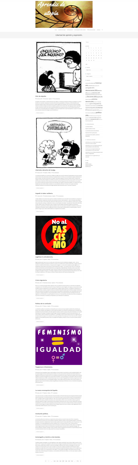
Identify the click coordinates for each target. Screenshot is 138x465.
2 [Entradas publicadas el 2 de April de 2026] (93, 50)
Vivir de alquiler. (41, 96)
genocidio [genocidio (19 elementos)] (87, 103)
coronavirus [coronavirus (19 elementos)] (96, 85)
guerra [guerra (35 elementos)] (92, 103)
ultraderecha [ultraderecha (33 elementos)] (94, 119)
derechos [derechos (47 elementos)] (96, 93)
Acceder (86, 162)
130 (72, 461)
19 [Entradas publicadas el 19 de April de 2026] (101, 55)
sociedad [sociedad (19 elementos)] (87, 117)
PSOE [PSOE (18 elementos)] (92, 115)
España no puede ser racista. (90, 128)
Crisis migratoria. (41, 280)
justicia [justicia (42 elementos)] (95, 107)
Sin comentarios (57, 98)
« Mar (86, 64)
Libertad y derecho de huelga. (45, 170)
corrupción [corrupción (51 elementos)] (89, 88)
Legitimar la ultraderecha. (44, 257)
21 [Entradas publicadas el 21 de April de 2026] (88, 57)
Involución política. (41, 414)
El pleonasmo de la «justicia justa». (91, 132)
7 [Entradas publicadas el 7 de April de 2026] (88, 52)
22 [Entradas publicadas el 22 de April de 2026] (91, 57)
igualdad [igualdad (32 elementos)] (98, 103)
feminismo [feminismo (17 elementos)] (96, 101)
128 (66, 461)
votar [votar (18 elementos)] (86, 120)
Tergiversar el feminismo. (44, 367)
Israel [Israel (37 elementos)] (100, 105)
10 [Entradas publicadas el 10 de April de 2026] (96, 52)
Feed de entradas (88, 164)
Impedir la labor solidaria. (44, 193)
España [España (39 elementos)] (99, 97)
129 (69, 461)
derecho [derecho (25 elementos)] (90, 93)
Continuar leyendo (40, 113)
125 (57, 461)
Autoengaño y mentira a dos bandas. (47, 437)
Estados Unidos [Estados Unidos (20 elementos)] (88, 99)
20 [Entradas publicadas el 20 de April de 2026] (86, 57)
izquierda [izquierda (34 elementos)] (88, 107)
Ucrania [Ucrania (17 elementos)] (88, 119)
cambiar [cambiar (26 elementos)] (92, 83)
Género (45, 306)
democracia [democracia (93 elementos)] (91, 90)
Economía (46, 98)
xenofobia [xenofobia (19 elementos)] (90, 120)
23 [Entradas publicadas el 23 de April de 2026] (93, 57)
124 (54, 461)
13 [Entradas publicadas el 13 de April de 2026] (86, 55)
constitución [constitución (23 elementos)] (91, 85)
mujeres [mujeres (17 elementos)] (100, 110)
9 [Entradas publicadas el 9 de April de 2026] (93, 52)
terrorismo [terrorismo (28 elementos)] (93, 117)
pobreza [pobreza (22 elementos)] (93, 112)
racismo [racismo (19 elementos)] (95, 115)
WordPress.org (88, 166)
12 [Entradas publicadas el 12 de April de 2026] (101, 52)
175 (77, 461)
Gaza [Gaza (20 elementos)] (99, 101)
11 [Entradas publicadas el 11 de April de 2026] (98, 52)
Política (49, 172)
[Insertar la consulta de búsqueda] (94, 42)
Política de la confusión (43, 303)
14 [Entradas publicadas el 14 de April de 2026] (88, 55)
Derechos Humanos (48, 196)
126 (60, 461)
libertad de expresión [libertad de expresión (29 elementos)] (93, 110)
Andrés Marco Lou (88, 142)
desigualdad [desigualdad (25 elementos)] (88, 94)
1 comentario (55, 393)
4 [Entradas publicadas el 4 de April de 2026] (98, 50)
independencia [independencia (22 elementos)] (88, 105)
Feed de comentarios (89, 165)
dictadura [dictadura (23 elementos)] (94, 94)
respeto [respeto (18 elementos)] (99, 115)
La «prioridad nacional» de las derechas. (92, 130)
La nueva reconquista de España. (46, 390)
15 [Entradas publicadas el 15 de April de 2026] (91, 55)
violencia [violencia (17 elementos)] (100, 119)
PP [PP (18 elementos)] (90, 115)
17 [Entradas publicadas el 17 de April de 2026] (96, 55)
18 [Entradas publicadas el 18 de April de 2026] (98, 55)
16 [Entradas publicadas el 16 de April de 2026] (93, 55)
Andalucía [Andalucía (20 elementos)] (87, 83)
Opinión (50, 98)
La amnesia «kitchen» (89, 126)
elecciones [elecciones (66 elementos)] (91, 97)
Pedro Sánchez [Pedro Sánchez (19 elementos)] (88, 112)
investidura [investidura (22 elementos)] (95, 105)
